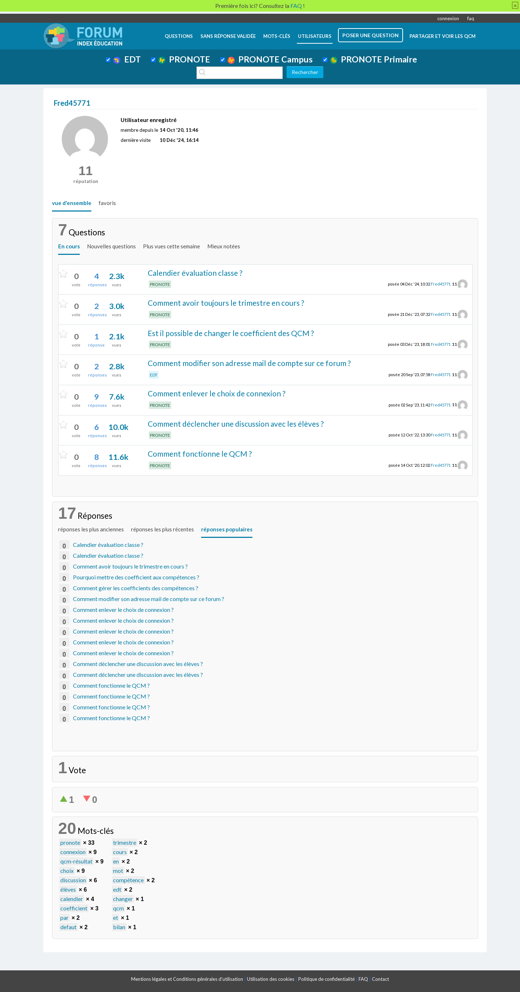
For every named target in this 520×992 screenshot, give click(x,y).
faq (470, 18)
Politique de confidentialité (326, 979)
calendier (71, 898)
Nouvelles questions (111, 246)
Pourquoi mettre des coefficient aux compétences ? (136, 577)
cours (120, 851)
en (116, 861)
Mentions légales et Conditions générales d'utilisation (187, 979)
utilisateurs (315, 36)
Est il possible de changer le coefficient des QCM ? (231, 333)
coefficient (73, 908)
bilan (119, 926)
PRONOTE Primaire (373, 59)
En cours (69, 246)
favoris (107, 203)
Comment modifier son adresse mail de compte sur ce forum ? (249, 362)
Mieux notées (223, 246)
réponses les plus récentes (162, 529)
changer (123, 898)
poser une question (370, 35)
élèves (68, 889)
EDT (127, 59)
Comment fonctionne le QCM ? (200, 453)
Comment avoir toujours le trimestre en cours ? (226, 302)
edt (117, 889)
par (64, 917)
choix (67, 870)
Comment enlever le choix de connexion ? (216, 393)
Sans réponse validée (228, 36)
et (115, 917)
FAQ (363, 979)
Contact (380, 979)
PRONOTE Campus (270, 59)
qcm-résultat (76, 861)
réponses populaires (226, 529)
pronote (70, 842)
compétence (128, 879)
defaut (68, 926)
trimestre (124, 842)
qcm (118, 908)
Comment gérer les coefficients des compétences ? (135, 587)
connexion (448, 18)
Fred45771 (441, 284)
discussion (73, 879)
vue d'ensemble (71, 203)
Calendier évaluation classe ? (195, 272)
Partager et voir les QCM (443, 36)
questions (179, 36)
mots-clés (276, 36)
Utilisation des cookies (270, 979)
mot (118, 870)
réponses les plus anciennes (91, 529)
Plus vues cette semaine (171, 246)
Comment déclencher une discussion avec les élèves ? (236, 423)
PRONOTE (184, 59)
